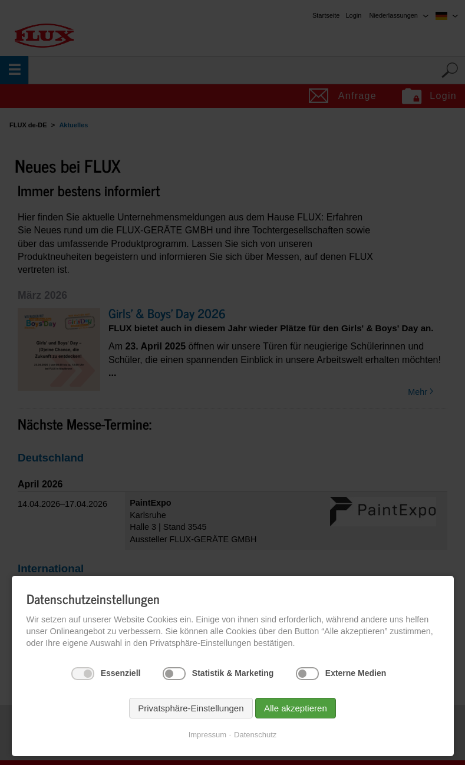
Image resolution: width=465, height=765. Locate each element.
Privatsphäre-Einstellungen (190, 708)
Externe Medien (355, 673)
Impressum (207, 734)
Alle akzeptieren (295, 708)
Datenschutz (255, 734)
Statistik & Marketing (232, 673)
